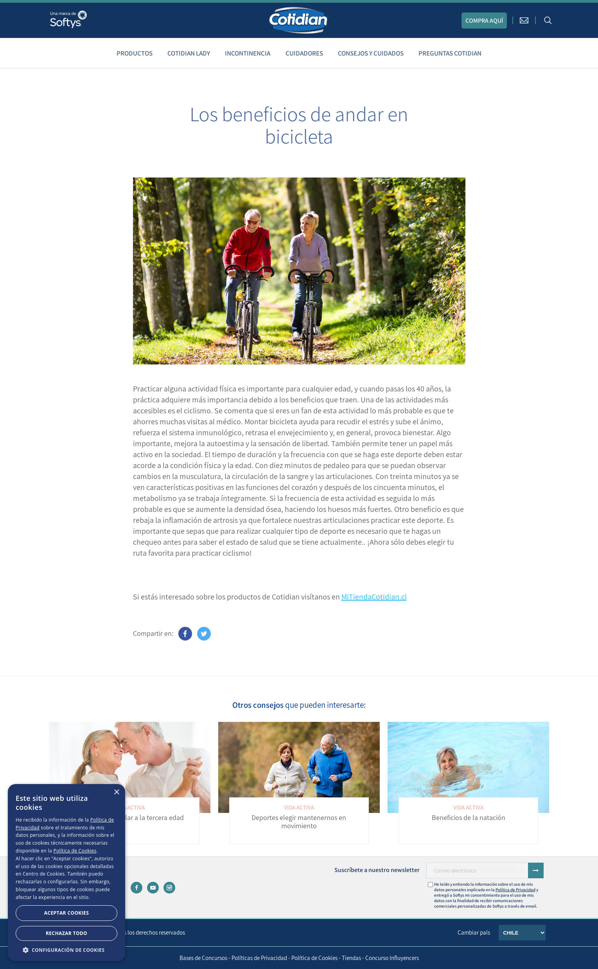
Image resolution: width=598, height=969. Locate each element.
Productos (135, 53)
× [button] (116, 792)
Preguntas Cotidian (449, 53)
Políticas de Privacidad (259, 958)
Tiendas (351, 958)
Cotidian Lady (188, 53)
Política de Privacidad (515, 889)
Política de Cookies (314, 958)
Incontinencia (247, 53)
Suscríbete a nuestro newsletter (377, 870)
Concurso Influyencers (392, 958)
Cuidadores (304, 53)
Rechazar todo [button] (66, 933)
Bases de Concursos (203, 958)
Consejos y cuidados (371, 53)
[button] (66, 949)
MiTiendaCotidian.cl (374, 597)
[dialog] (66, 872)
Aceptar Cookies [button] (66, 913)
